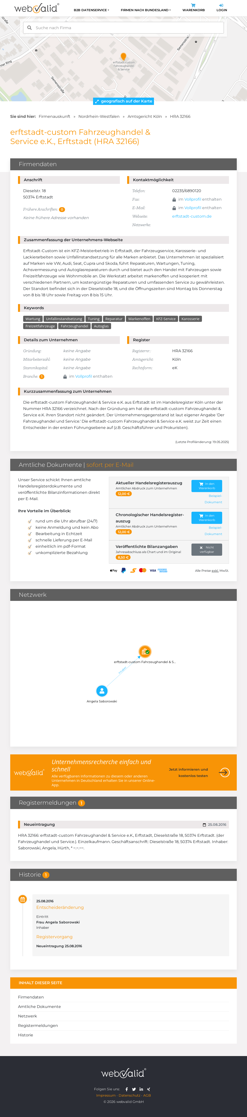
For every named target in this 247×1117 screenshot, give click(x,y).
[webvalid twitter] (135, 1089)
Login (222, 8)
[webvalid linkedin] (142, 1089)
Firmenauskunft (54, 116)
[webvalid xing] (149, 1089)
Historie (25, 1035)
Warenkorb (194, 8)
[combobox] (123, 28)
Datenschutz (129, 1095)
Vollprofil (192, 199)
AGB (147, 1095)
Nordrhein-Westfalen (99, 116)
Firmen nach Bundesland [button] (145, 10)
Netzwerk (27, 1016)
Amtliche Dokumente (39, 1007)
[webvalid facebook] (128, 1089)
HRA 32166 (180, 116)
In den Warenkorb (207, 486)
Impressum (106, 1095)
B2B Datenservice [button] (90, 10)
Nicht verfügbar (207, 550)
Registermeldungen (38, 1025)
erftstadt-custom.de (192, 216)
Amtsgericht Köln (145, 116)
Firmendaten (31, 997)
